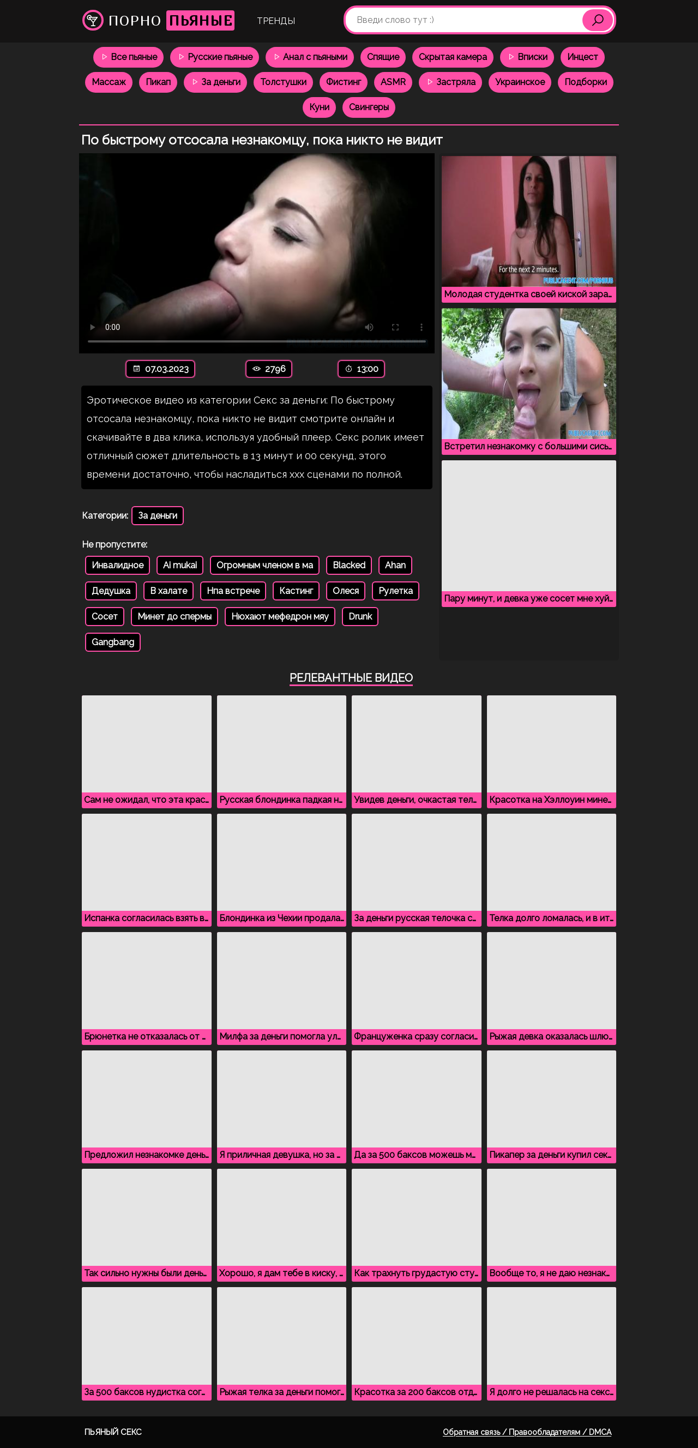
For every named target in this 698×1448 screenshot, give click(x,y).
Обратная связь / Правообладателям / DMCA (527, 1432)
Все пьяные (128, 57)
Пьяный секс (113, 1432)
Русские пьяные (214, 57)
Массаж (109, 82)
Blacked (349, 565)
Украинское (520, 82)
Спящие (383, 57)
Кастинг (296, 591)
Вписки (527, 57)
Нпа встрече (233, 591)
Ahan (395, 565)
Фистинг (343, 82)
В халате (168, 591)
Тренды (276, 21)
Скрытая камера (453, 57)
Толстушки (283, 82)
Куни (319, 107)
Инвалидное (117, 565)
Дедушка (111, 591)
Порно (158, 20)
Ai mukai (180, 565)
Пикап (158, 82)
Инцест (582, 57)
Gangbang (113, 642)
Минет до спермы (174, 616)
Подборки (585, 82)
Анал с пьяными (309, 57)
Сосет (105, 616)
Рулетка (395, 591)
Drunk (360, 616)
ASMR (393, 82)
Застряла (450, 82)
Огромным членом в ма (264, 565)
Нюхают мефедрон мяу (280, 616)
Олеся (346, 591)
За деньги (215, 82)
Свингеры (369, 107)
